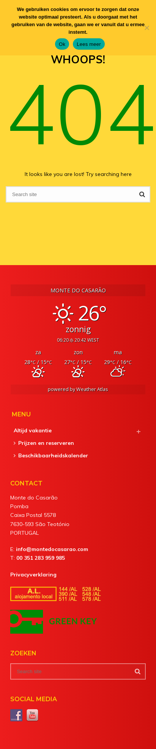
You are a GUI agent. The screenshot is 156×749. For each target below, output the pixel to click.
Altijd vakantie (33, 430)
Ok (62, 44)
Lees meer (89, 44)
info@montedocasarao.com (52, 549)
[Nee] (146, 27)
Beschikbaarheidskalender (51, 455)
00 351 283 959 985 (40, 557)
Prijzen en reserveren (44, 443)
